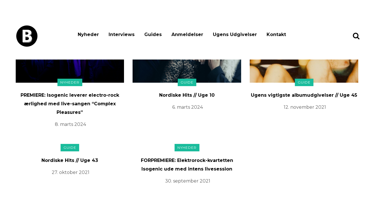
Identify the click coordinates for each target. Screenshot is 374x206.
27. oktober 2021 (70, 172)
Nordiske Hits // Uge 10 (187, 95)
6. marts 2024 (187, 107)
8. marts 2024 (70, 124)
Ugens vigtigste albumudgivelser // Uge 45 (304, 95)
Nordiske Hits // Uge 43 (69, 160)
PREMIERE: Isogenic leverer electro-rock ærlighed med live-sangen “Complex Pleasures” (70, 103)
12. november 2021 (305, 107)
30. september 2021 (187, 181)
